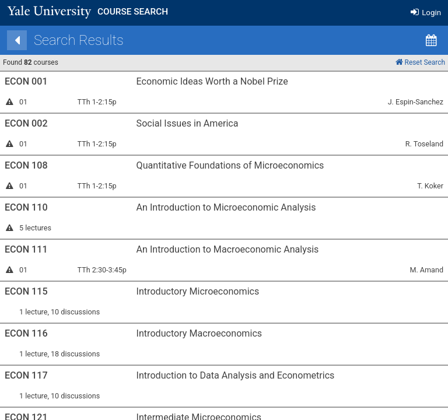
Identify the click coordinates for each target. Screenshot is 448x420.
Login (426, 12)
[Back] (88, 40)
